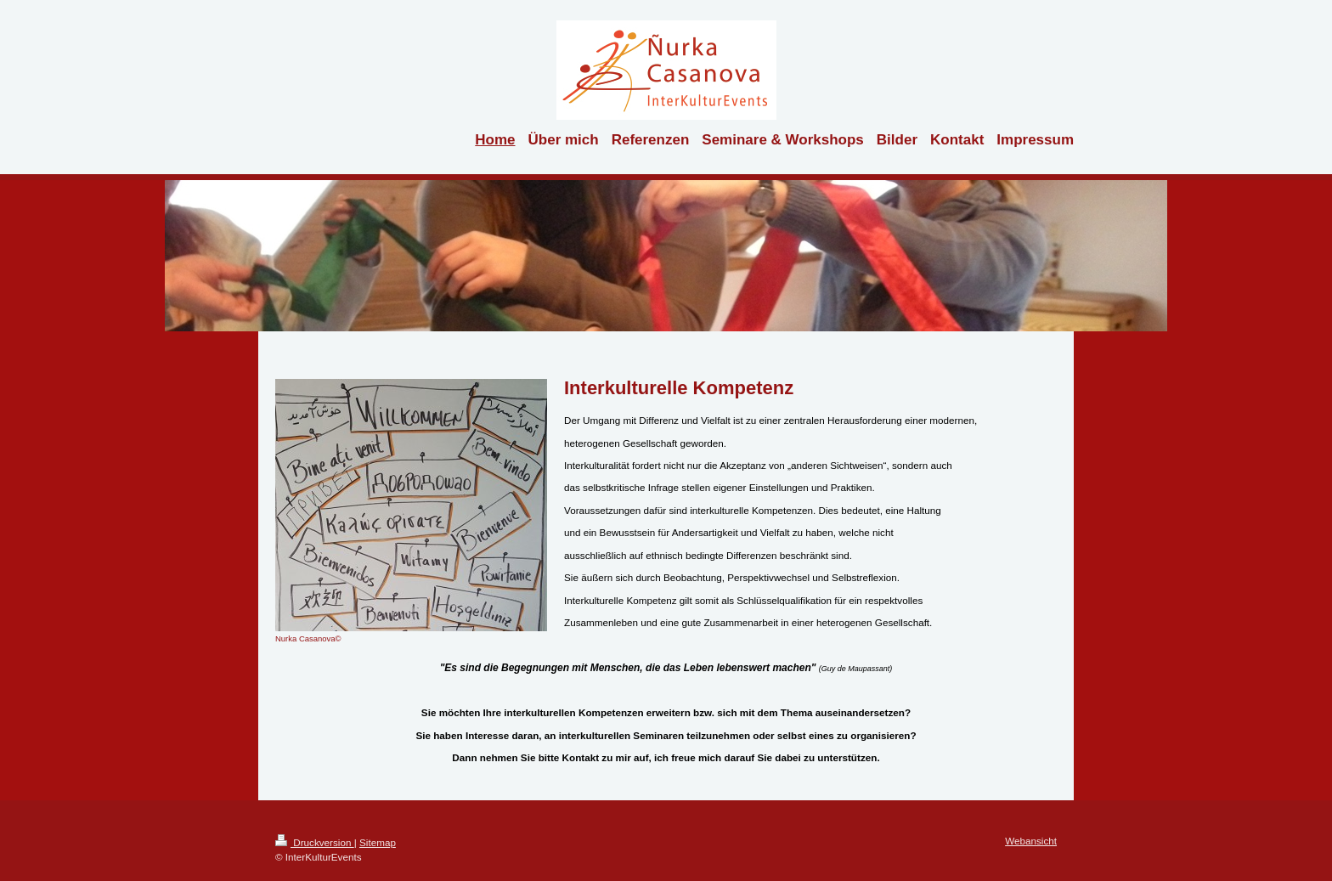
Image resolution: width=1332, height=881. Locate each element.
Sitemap (377, 842)
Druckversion (314, 842)
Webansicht (1031, 840)
